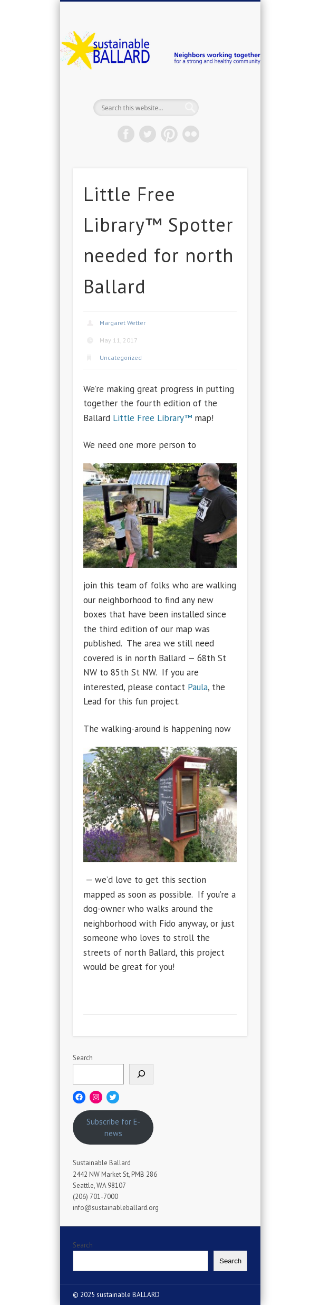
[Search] (141, 1074)
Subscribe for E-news (113, 1127)
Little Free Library (148, 418)
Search (83, 1057)
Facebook (126, 134)
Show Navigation (221, 94)
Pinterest (169, 134)
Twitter (147, 134)
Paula (198, 687)
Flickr (190, 134)
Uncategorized (121, 357)
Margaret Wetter (123, 323)
